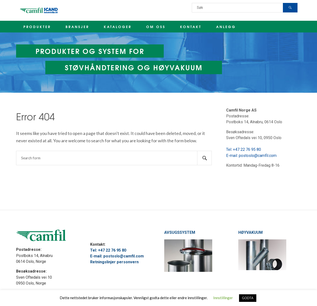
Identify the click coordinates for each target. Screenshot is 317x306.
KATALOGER (118, 26)
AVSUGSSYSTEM (179, 232)
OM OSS (155, 26)
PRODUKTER (37, 26)
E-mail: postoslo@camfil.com (251, 155)
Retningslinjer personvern (114, 262)
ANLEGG (226, 26)
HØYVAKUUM (250, 232)
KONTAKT (191, 26)
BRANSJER (77, 26)
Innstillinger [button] (223, 298)
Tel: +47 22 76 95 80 (243, 149)
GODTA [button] (247, 298)
